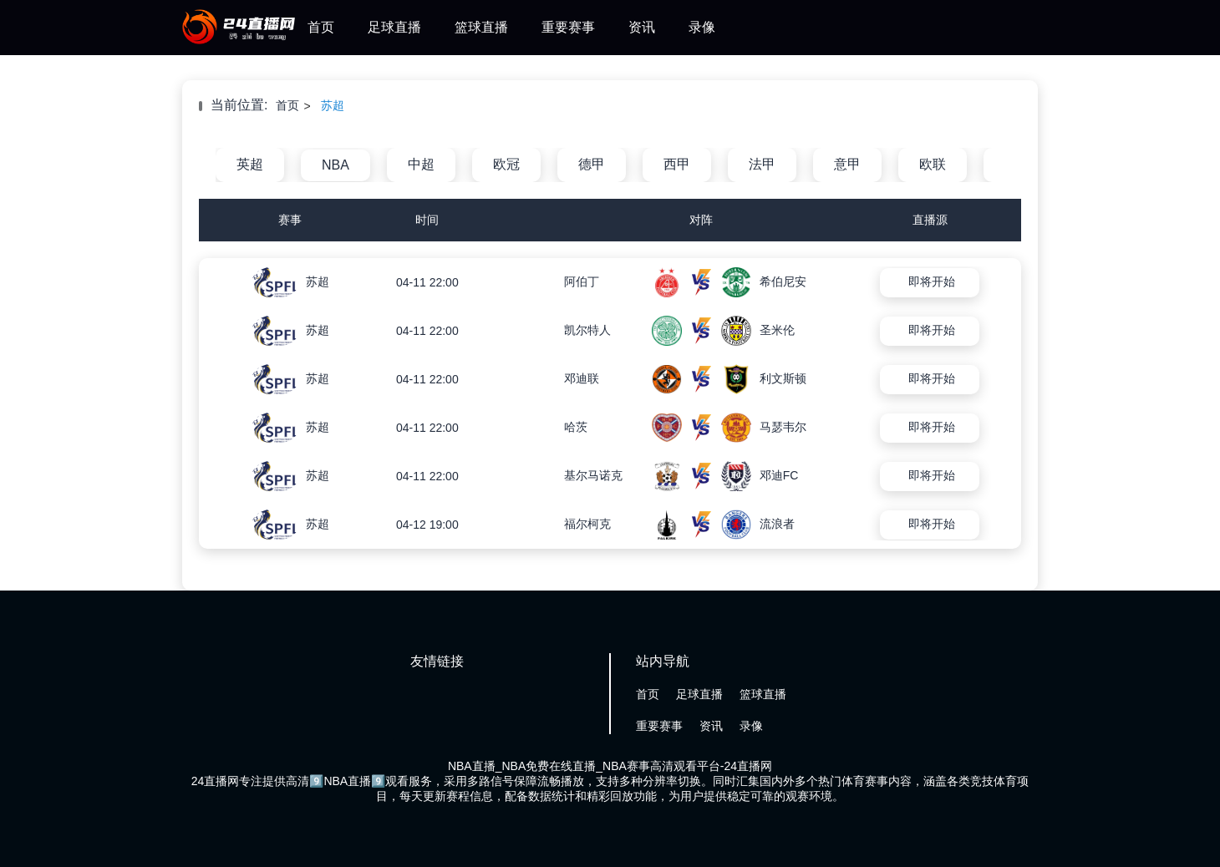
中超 (421, 164)
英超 (249, 164)
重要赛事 (568, 27)
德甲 (591, 164)
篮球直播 (481, 27)
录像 (702, 27)
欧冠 (506, 164)
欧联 (932, 164)
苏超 (332, 105)
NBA (335, 165)
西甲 (676, 164)
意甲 (847, 164)
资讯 (641, 27)
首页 (321, 27)
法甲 (762, 164)
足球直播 (394, 27)
